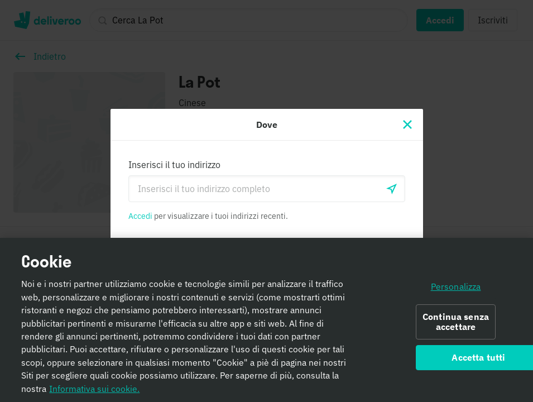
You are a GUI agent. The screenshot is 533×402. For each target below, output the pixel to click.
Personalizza (456, 286)
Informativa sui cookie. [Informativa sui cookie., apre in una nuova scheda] (94, 388)
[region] (266, 320)
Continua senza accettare (455, 322)
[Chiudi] (407, 124)
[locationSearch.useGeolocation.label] (392, 189)
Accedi (140, 216)
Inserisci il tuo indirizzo (174, 164)
